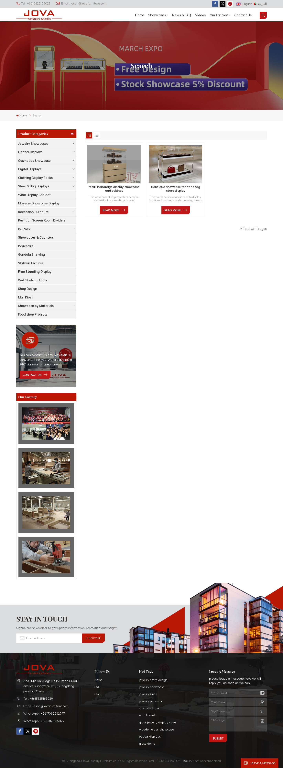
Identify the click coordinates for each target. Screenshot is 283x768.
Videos (200, 15)
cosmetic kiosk (149, 708)
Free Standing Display (34, 271)
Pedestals (25, 246)
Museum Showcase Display (39, 203)
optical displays (150, 736)
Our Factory (219, 15)
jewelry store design (153, 679)
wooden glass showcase (156, 729)
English (244, 3)
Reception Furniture (33, 212)
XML (152, 761)
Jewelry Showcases (33, 143)
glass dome (147, 743)
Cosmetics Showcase (34, 160)
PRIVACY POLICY (169, 761)
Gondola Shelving (31, 254)
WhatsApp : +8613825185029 (43, 721)
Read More (111, 210)
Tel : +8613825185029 (33, 3)
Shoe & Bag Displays (33, 186)
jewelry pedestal (150, 701)
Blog (97, 694)
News (98, 679)
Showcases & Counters (36, 237)
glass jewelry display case (157, 722)
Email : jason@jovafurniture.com (81, 3)
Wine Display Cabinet (34, 194)
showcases (157, 15)
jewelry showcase (152, 687)
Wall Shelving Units (32, 280)
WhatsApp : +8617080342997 (44, 713)
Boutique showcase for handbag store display (175, 188)
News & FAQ (181, 15)
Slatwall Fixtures (30, 263)
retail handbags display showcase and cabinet (114, 188)
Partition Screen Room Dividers (41, 220)
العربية (260, 3)
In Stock (24, 229)
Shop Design (27, 288)
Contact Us (243, 15)
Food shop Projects (32, 314)
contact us (32, 375)
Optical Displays (30, 152)
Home (139, 15)
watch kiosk (147, 715)
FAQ (97, 687)
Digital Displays (29, 169)
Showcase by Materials (36, 305)
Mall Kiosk (25, 297)
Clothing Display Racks (35, 177)
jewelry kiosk (148, 694)
